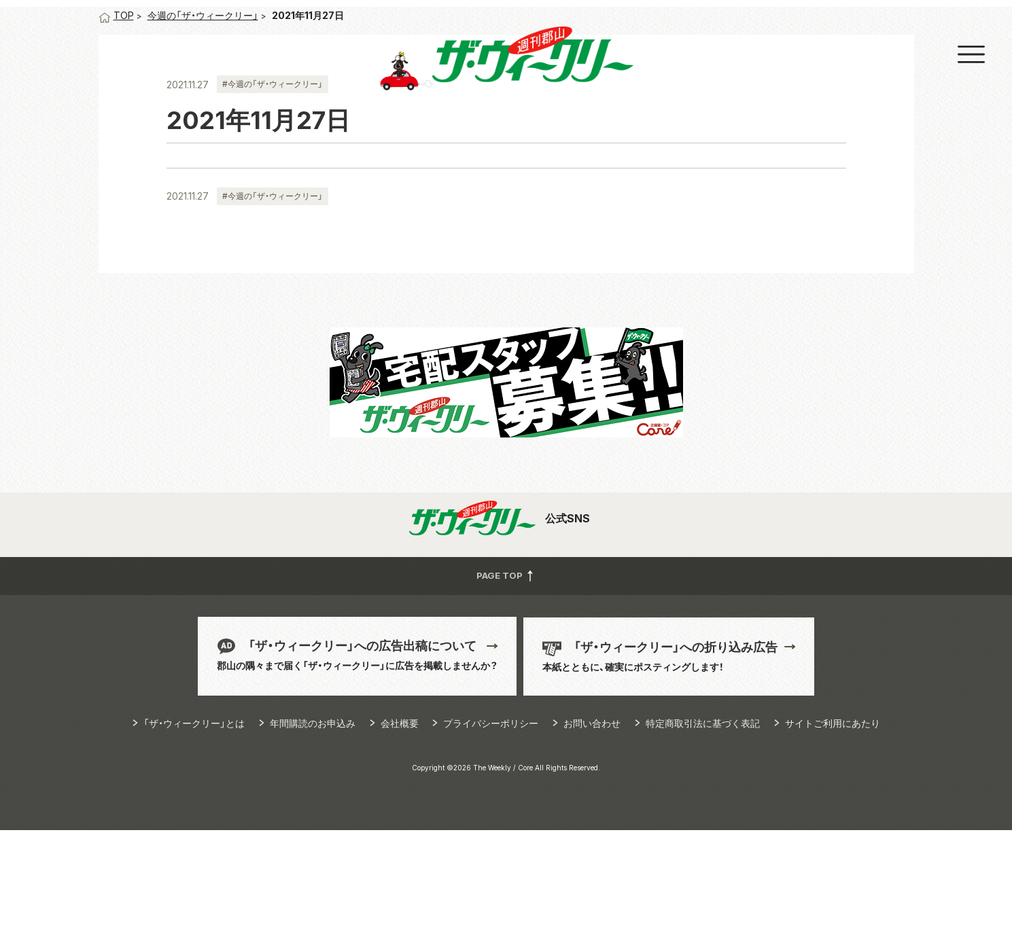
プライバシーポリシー (490, 825)
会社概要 (400, 825)
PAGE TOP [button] (506, 677)
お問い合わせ (592, 825)
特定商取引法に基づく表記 (703, 825)
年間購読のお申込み (312, 825)
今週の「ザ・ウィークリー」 (202, 117)
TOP (116, 117)
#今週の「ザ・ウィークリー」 (272, 186)
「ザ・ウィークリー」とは (194, 825)
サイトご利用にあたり (832, 825)
